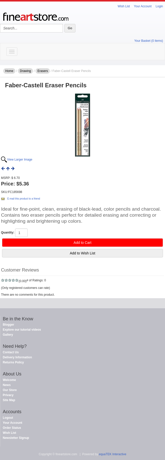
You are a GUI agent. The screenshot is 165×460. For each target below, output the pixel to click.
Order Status (12, 428)
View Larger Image (19, 159)
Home (9, 71)
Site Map (9, 400)
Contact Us (11, 352)
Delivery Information (17, 357)
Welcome (9, 380)
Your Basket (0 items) (148, 41)
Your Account (142, 6)
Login (159, 6)
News (7, 385)
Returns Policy (13, 362)
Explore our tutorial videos (22, 329)
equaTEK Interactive (112, 454)
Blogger (8, 324)
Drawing (25, 71)
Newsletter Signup (16, 438)
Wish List (124, 6)
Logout (8, 417)
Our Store (10, 390)
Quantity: (7, 232)
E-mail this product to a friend (23, 198)
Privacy (8, 395)
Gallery (8, 334)
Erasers (42, 71)
